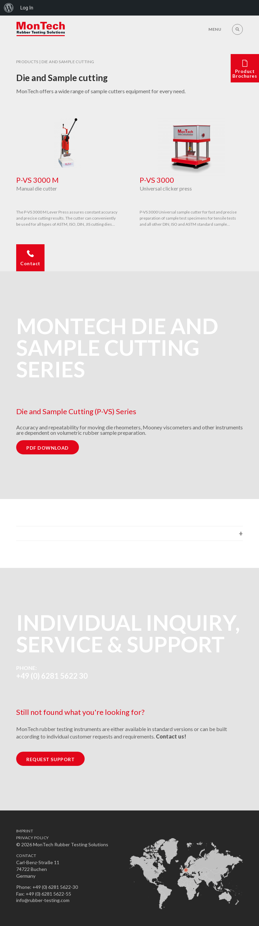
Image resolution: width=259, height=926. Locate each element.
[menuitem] (9, 8)
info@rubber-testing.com (42, 900)
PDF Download (47, 448)
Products (27, 61)
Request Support (50, 759)
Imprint (24, 830)
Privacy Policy (32, 837)
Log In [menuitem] (26, 7)
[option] (68, 173)
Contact (26, 855)
